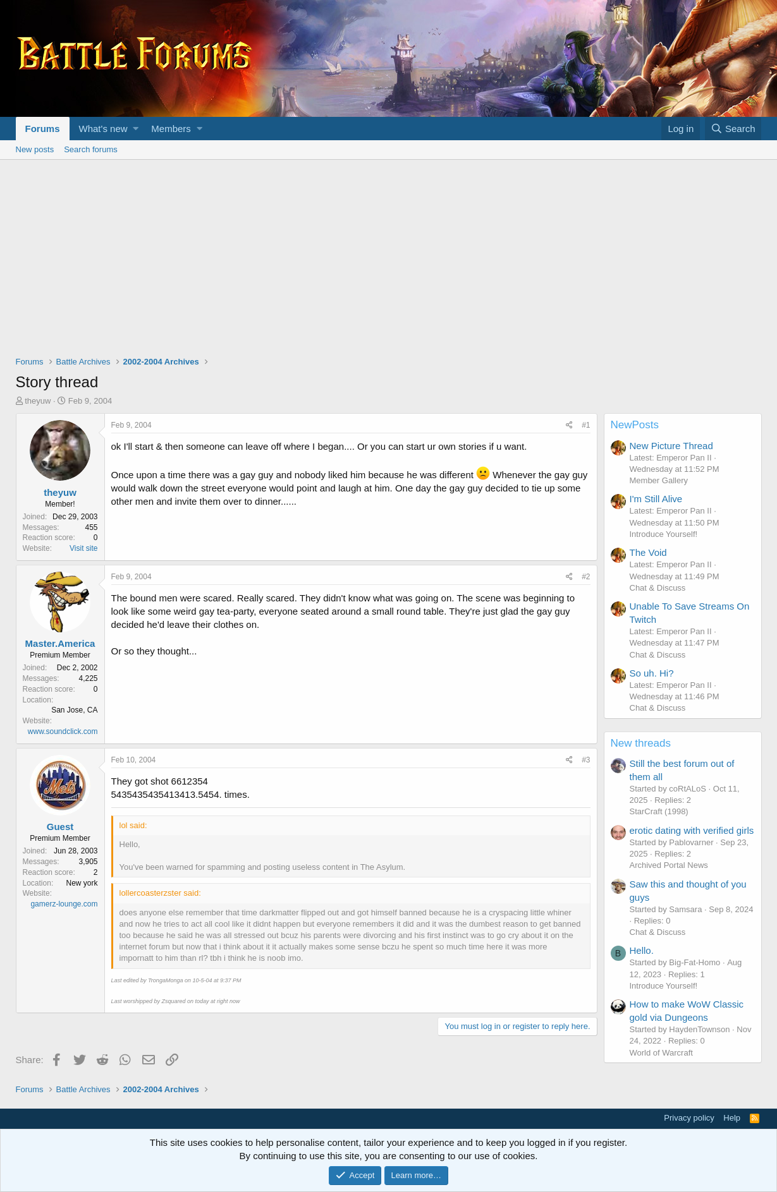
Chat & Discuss (658, 588)
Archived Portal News (669, 865)
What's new (103, 128)
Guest (60, 826)
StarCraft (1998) (659, 811)
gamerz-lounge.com (63, 904)
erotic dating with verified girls (692, 830)
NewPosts (635, 425)
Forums (42, 128)
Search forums (91, 149)
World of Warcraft (661, 1052)
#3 (586, 760)
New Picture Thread (671, 445)
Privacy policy (689, 1118)
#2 (586, 576)
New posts (35, 149)
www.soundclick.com (63, 731)
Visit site (83, 548)
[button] (136, 128)
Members (171, 128)
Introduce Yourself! (664, 534)
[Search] (733, 128)
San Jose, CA (74, 710)
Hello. (642, 950)
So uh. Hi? (652, 673)
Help (731, 1118)
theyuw (38, 401)
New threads (641, 743)
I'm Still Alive (656, 498)
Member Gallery (659, 480)
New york (81, 883)
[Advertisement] (388, 254)
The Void (648, 552)
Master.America (60, 643)
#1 (586, 425)
